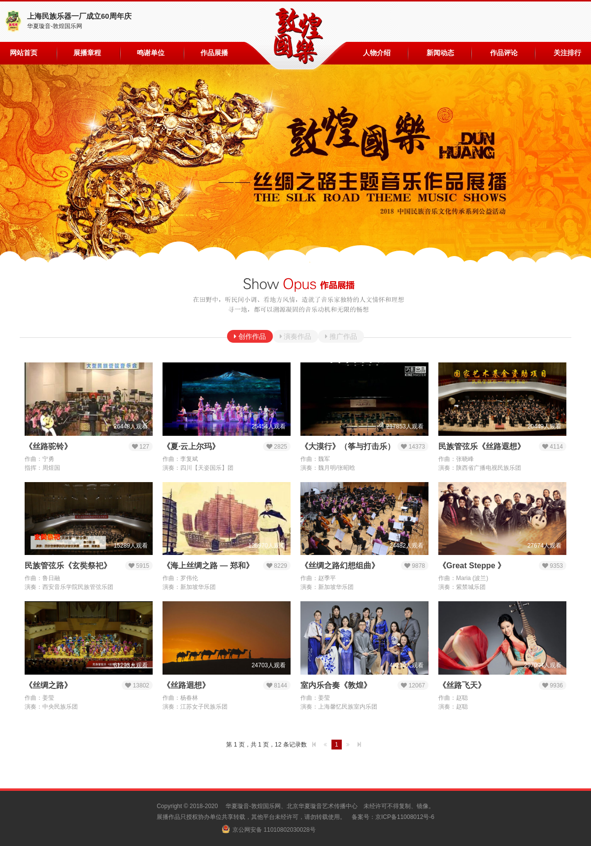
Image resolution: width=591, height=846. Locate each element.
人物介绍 (377, 53)
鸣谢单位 (150, 53)
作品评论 (504, 53)
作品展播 (214, 53)
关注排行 (567, 53)
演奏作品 (297, 336)
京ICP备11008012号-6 (404, 816)
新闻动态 (440, 53)
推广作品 (342, 336)
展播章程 (87, 53)
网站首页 (23, 53)
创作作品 (251, 336)
